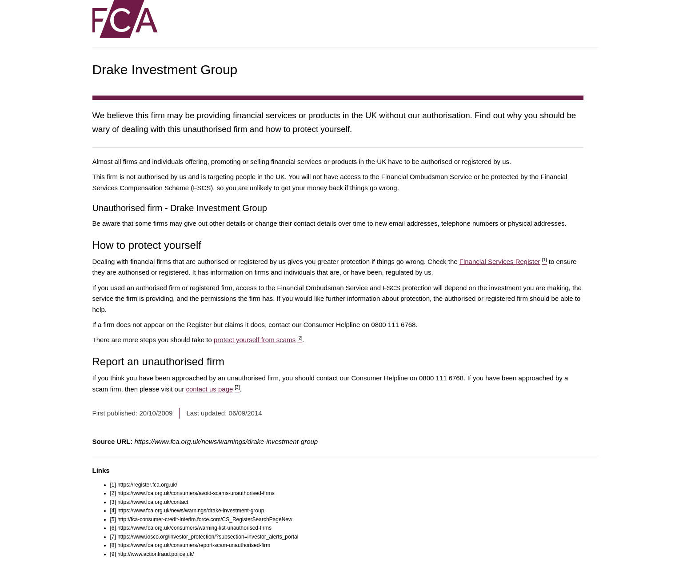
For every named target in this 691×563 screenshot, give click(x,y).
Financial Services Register (503, 261)
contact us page (213, 389)
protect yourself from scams (258, 339)
